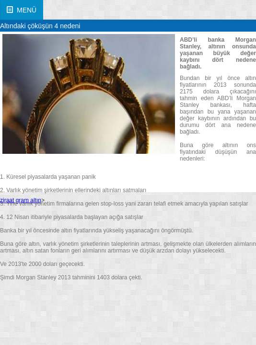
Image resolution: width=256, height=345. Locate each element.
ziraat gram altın (20, 200)
